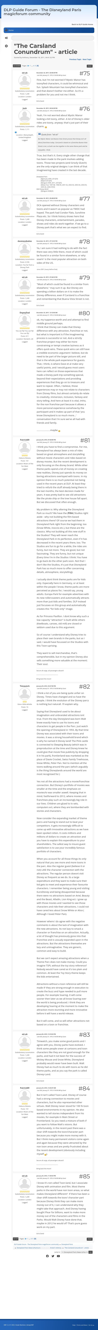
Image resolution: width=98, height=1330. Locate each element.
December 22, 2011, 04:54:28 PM (46, 108)
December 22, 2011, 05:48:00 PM (46, 198)
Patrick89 (24, 439)
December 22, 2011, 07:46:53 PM (46, 277)
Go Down (16, 66)
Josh (25, 108)
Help (73, 1325)
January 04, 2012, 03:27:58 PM (46, 686)
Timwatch (25, 686)
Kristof (52, 1248)
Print (90, 66)
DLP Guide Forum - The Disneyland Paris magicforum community (42, 12)
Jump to (57, 1252)
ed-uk (24, 72)
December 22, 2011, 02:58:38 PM (46, 73)
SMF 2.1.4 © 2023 (9, 1325)
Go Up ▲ (91, 1325)
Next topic (87, 59)
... (32, 66)
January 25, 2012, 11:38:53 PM (46, 1176)
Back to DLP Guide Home (82, 24)
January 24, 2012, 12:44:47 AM (46, 1088)
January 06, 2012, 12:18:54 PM (46, 1034)
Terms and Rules (82, 1325)
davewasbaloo (25, 241)
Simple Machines (20, 1325)
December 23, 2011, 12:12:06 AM (46, 313)
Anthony (58, 1248)
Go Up (15, 1239)
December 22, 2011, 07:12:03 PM (46, 241)
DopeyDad (25, 312)
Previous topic (75, 59)
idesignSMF (30, 1325)
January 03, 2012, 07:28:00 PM (46, 440)
